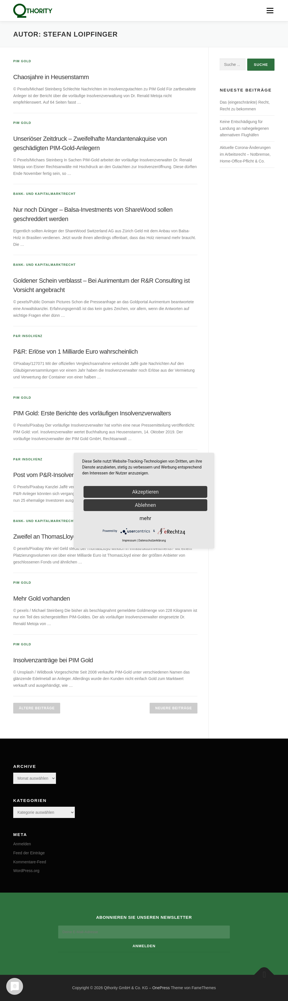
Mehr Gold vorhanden (41, 598)
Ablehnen (145, 505)
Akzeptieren (145, 492)
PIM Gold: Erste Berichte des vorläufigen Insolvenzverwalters (92, 413)
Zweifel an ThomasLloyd (44, 536)
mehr (145, 518)
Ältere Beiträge (37, 708)
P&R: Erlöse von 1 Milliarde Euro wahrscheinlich (75, 351)
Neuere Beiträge (173, 708)
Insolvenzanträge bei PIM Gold (53, 660)
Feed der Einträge (29, 853)
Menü (270, 10)
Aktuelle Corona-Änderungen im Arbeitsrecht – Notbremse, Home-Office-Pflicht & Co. (245, 154)
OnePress (161, 988)
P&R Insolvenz (27, 336)
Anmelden (22, 844)
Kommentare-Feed (29, 862)
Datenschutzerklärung (152, 540)
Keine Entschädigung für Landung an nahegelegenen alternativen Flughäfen (244, 128)
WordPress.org (26, 870)
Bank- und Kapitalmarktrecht (44, 193)
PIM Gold (22, 61)
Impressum (129, 540)
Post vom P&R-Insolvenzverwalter (57, 474)
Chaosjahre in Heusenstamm (51, 77)
